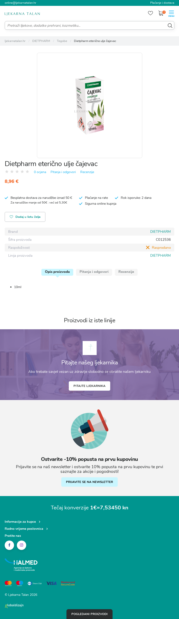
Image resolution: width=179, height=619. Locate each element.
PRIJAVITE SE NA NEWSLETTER (89, 482)
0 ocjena (40, 172)
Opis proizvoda (57, 271)
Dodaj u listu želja (25, 217)
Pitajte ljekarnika (89, 386)
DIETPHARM (160, 231)
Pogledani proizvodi (89, 614)
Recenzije (87, 172)
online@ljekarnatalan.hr (20, 3)
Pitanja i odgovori (63, 172)
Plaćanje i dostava (162, 3)
